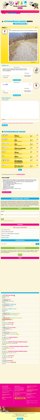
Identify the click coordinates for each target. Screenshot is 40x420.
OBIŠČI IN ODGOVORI (6, 192)
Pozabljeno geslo (10, 220)
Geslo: (2, 214)
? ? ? (20, 255)
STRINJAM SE (20, 418)
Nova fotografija (20, 23)
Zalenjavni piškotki (13, 337)
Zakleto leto (13, 332)
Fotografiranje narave (14, 21)
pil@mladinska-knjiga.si (8, 390)
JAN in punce (13, 327)
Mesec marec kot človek (16, 318)
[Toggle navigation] (3, 11)
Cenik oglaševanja (20, 398)
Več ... (20, 169)
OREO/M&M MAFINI (10, 295)
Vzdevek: (2, 211)
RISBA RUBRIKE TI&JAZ (15, 313)
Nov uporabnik (4, 220)
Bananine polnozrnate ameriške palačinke (19, 346)
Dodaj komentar (16, 95)
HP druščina (12, 304)
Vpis (2, 219)
